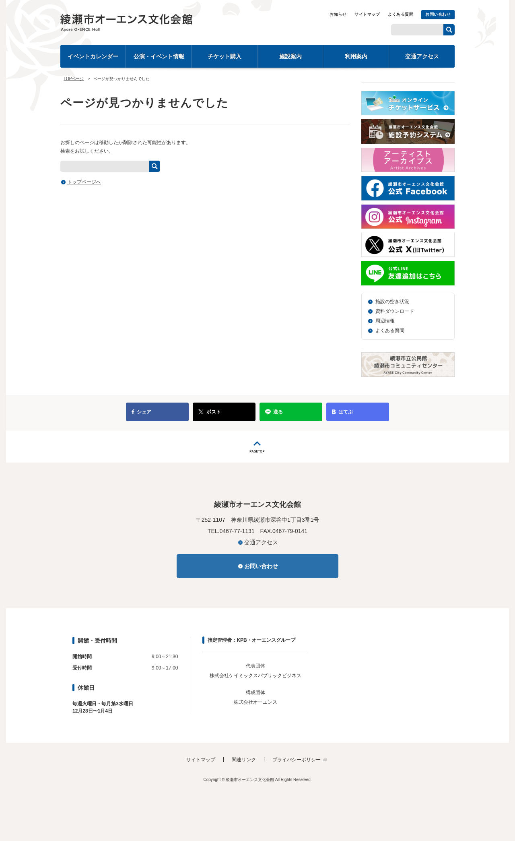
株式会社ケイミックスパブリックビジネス (255, 675)
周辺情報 (385, 321)
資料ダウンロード (394, 311)
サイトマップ (367, 14)
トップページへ (84, 182)
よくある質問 (400, 14)
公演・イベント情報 (159, 56)
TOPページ (74, 78)
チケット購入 (224, 56)
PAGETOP (257, 447)
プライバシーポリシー (296, 759)
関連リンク (244, 759)
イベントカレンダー (93, 56)
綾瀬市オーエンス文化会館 (149, 22)
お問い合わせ (438, 14)
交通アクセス (422, 56)
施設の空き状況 (392, 301)
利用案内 (356, 56)
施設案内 (290, 56)
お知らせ (338, 14)
